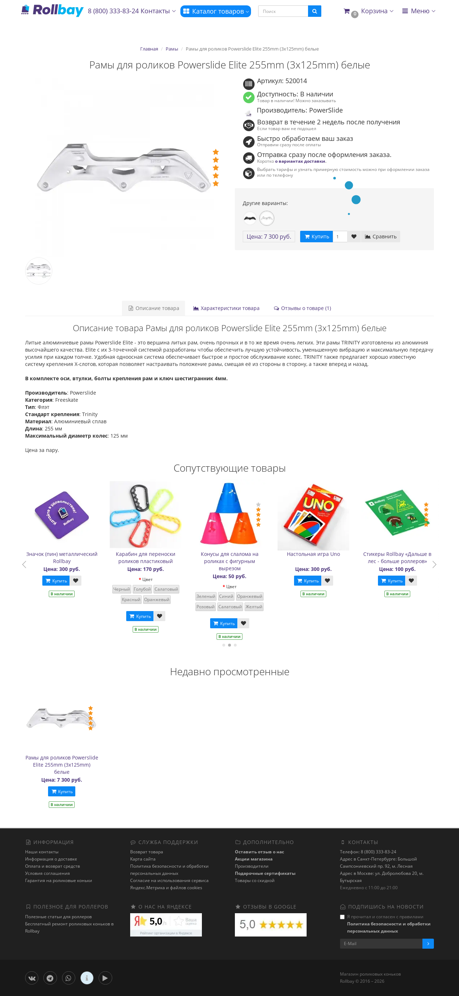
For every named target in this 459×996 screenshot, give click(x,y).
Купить (58, 581)
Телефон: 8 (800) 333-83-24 (368, 852)
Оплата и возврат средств (52, 866)
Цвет (150, 579)
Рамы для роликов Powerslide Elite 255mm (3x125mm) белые (61, 764)
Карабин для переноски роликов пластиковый (148, 557)
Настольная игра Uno (315, 554)
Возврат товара (146, 852)
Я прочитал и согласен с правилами (385, 924)
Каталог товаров (215, 11)
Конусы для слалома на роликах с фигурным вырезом (232, 561)
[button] (368, 11)
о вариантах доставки (300, 161)
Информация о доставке (51, 859)
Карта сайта (143, 859)
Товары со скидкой (255, 880)
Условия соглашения (47, 873)
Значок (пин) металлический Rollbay (64, 557)
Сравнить (381, 236)
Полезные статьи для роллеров (58, 917)
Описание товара (153, 308)
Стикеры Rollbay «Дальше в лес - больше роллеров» (400, 557)
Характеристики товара (226, 308)
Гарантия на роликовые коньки (58, 880)
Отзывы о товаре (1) (302, 308)
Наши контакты (41, 852)
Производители (252, 866)
